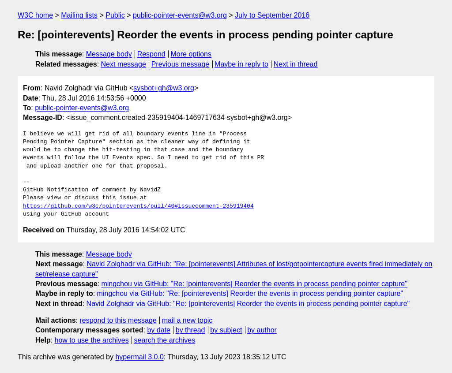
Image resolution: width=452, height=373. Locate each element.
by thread (190, 330)
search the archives (165, 340)
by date (158, 330)
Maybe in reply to (241, 64)
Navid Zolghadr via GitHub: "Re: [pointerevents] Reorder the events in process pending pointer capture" (248, 303)
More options (191, 54)
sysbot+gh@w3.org (163, 88)
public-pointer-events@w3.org (180, 15)
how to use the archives (92, 340)
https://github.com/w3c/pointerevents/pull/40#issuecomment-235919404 (138, 206)
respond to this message (117, 320)
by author (262, 330)
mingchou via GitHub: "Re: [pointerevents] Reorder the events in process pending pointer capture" (254, 283)
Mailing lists (79, 15)
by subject (226, 330)
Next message (123, 64)
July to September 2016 (272, 15)
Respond (151, 54)
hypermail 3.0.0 (139, 357)
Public (115, 15)
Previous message (180, 64)
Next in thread (296, 64)
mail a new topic (187, 320)
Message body (109, 54)
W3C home (35, 15)
